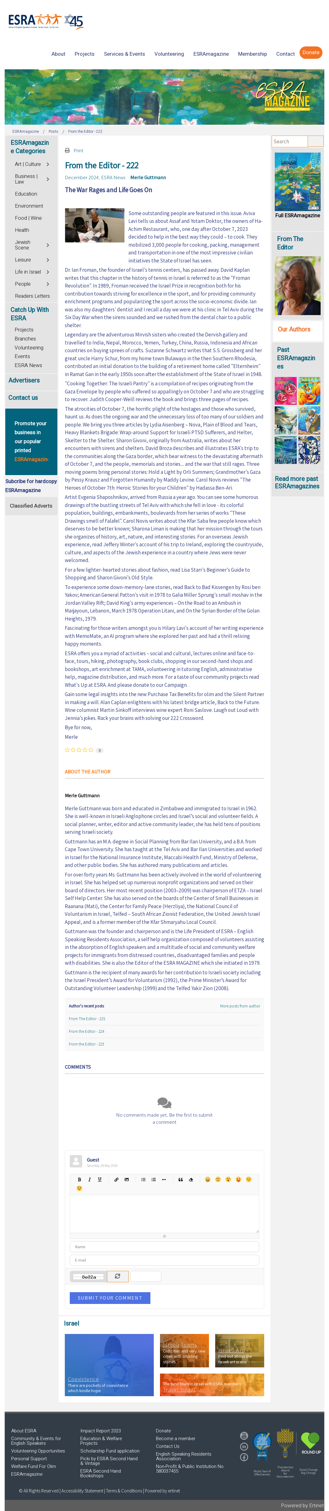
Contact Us (168, 1446)
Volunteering (29, 348)
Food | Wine (28, 218)
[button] (262, 1446)
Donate (163, 1430)
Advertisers (24, 380)
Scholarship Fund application (110, 1451)
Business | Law (26, 179)
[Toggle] (48, 163)
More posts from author (240, 1006)
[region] (164, 97)
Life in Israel (28, 272)
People (23, 284)
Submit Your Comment (110, 1297)
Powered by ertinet (162, 1491)
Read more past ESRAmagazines (297, 482)
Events (22, 356)
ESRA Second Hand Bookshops (100, 1473)
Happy (207, 1179)
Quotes (180, 1179)
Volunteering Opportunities (38, 1451)
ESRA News (113, 177)
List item (164, 1179)
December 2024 (82, 177)
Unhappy (248, 1179)
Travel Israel (179, 1389)
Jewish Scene (22, 245)
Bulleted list (143, 1179)
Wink (79, 1188)
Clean (191, 1179)
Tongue (238, 1179)
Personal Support (29, 1458)
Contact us (23, 397)
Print (78, 150)
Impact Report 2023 (100, 1430)
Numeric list (153, 1179)
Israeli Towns (180, 1344)
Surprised (228, 1179)
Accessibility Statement (82, 1491)
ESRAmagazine (26, 1474)
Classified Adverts (31, 506)
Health (22, 230)
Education (26, 194)
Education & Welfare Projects (101, 1441)
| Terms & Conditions (123, 1491)
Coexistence (83, 1379)
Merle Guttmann (148, 177)
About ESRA (23, 1430)
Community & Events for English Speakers (36, 1441)
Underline (99, 1179)
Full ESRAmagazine (297, 215)
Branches (25, 339)
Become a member (175, 1438)
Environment (29, 206)
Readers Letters (32, 296)
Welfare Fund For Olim (33, 1466)
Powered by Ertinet (302, 1505)
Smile (218, 1179)
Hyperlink (116, 1179)
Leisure (23, 260)
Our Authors (294, 329)
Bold (79, 1179)
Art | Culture (28, 164)
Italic (89, 1179)
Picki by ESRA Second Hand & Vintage (109, 1461)
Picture (126, 1179)
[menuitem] (58, 54)
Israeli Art (231, 1350)
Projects (24, 330)
